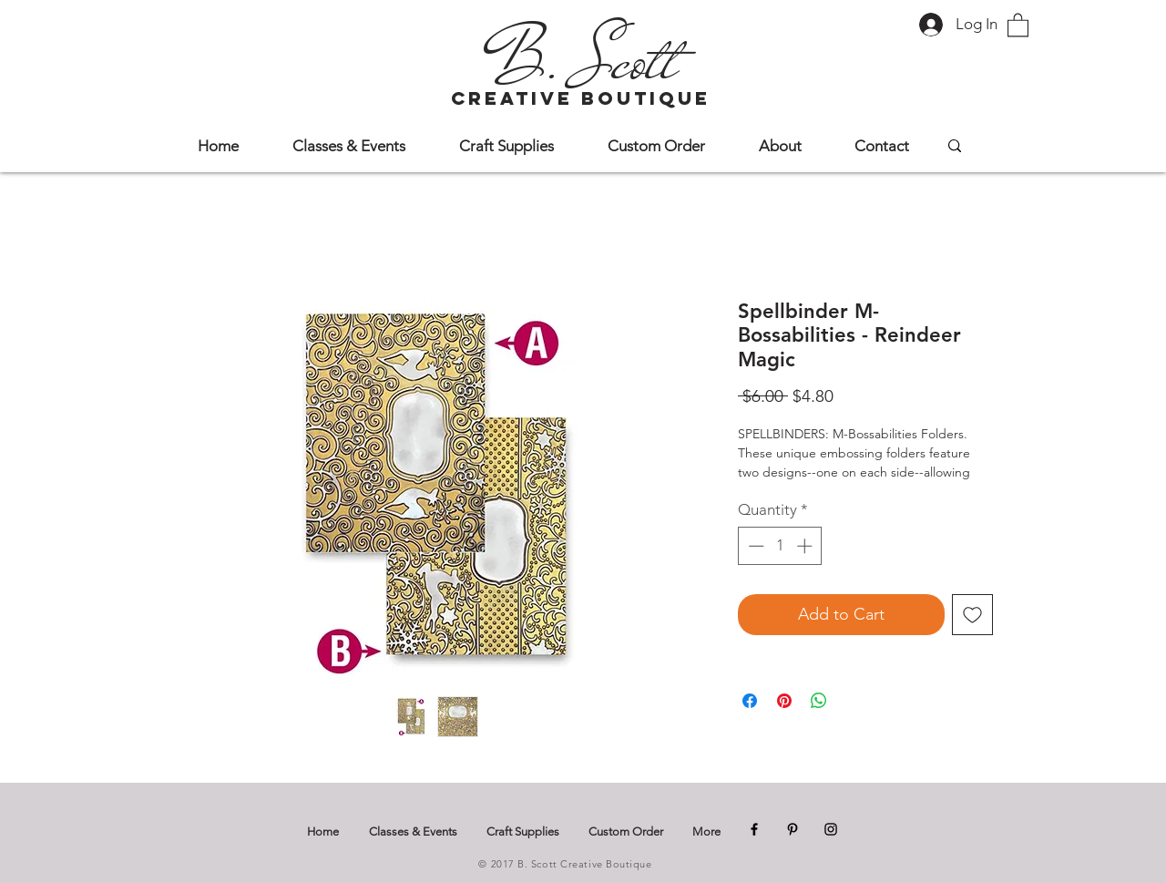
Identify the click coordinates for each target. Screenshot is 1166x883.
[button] (1017, 24)
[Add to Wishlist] (972, 614)
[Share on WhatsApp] (819, 701)
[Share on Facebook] (750, 701)
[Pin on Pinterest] (784, 701)
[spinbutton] (780, 546)
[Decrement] (754, 546)
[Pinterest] (792, 829)
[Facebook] (754, 829)
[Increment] (806, 546)
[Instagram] (831, 829)
